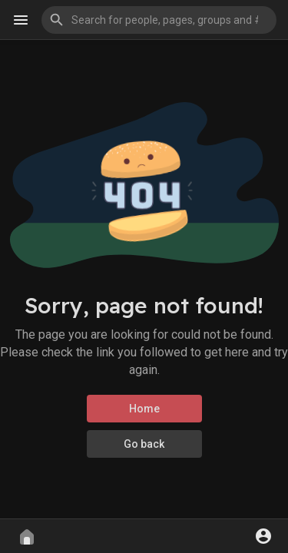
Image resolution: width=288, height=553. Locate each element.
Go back (144, 444)
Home (144, 408)
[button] (158, 20)
